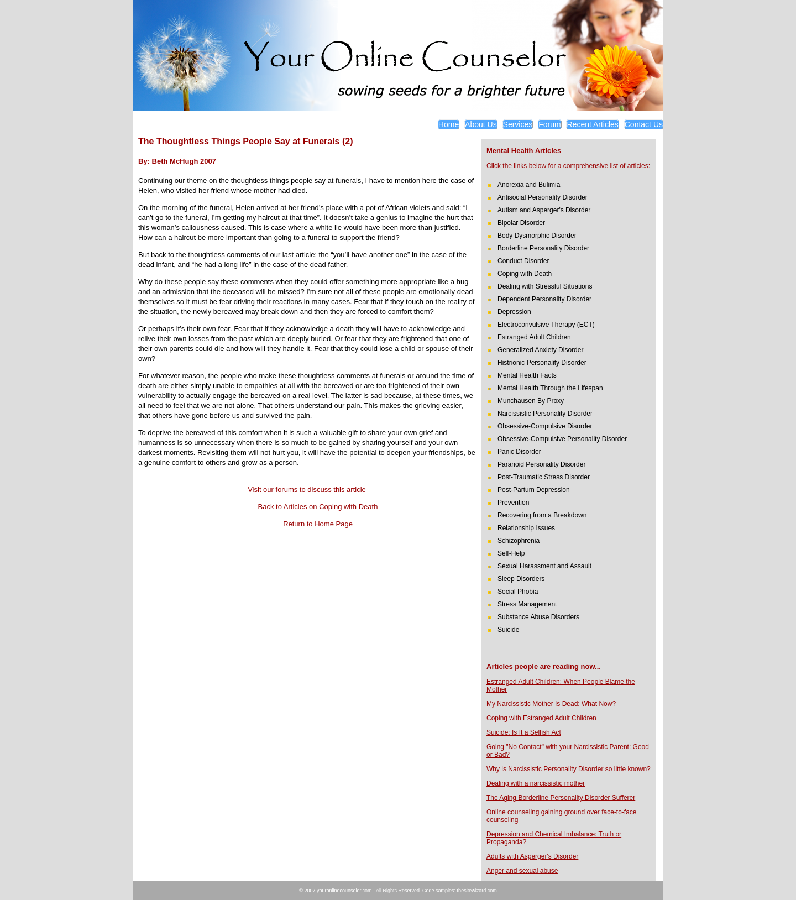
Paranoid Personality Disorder (541, 464)
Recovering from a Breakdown (542, 515)
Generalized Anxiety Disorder (540, 350)
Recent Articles (592, 124)
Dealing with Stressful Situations (545, 286)
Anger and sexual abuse (522, 871)
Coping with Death (525, 274)
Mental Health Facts (527, 375)
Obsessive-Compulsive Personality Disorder (562, 439)
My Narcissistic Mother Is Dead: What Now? (551, 704)
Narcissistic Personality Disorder (545, 413)
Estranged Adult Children (534, 337)
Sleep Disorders (521, 579)
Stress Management (527, 604)
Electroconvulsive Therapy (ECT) (546, 324)
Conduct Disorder (523, 261)
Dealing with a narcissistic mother (535, 783)
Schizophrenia (519, 541)
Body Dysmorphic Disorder (537, 235)
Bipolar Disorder (521, 223)
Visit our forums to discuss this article (307, 489)
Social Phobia (518, 591)
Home (448, 124)
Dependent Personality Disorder (544, 299)
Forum (549, 124)
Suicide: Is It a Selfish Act (523, 732)
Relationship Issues (526, 528)
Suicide (508, 630)
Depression (514, 312)
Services (518, 124)
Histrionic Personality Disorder (542, 363)
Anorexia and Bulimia (529, 185)
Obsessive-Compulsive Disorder (545, 426)
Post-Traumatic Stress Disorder (544, 477)
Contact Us (644, 124)
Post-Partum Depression (534, 490)
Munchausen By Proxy (531, 401)
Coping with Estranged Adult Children (541, 718)
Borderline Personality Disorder (543, 248)
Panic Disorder (519, 452)
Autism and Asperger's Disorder (544, 210)
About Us (481, 124)
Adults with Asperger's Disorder (532, 856)
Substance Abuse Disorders (538, 617)
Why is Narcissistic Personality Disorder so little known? (568, 769)
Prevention (513, 502)
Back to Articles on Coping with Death (318, 507)
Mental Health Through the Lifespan (550, 388)
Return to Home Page (318, 524)
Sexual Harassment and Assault (544, 566)
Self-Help (511, 553)
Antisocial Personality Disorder (543, 197)
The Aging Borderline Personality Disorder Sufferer (560, 798)
